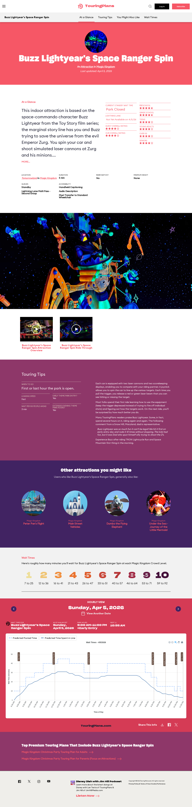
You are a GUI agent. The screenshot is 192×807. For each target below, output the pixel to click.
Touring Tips (105, 17)
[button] (169, 642)
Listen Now (88, 796)
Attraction (87, 66)
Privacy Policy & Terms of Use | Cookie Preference (147, 784)
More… (26, 161)
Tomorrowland (29, 178)
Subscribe (181, 6)
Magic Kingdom (105, 66)
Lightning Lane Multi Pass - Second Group (36, 192)
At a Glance (86, 17)
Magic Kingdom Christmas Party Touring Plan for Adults (57, 752)
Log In (162, 6)
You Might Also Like (128, 17)
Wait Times (150, 17)
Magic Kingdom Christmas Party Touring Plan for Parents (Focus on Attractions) (71, 758)
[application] (96, 677)
